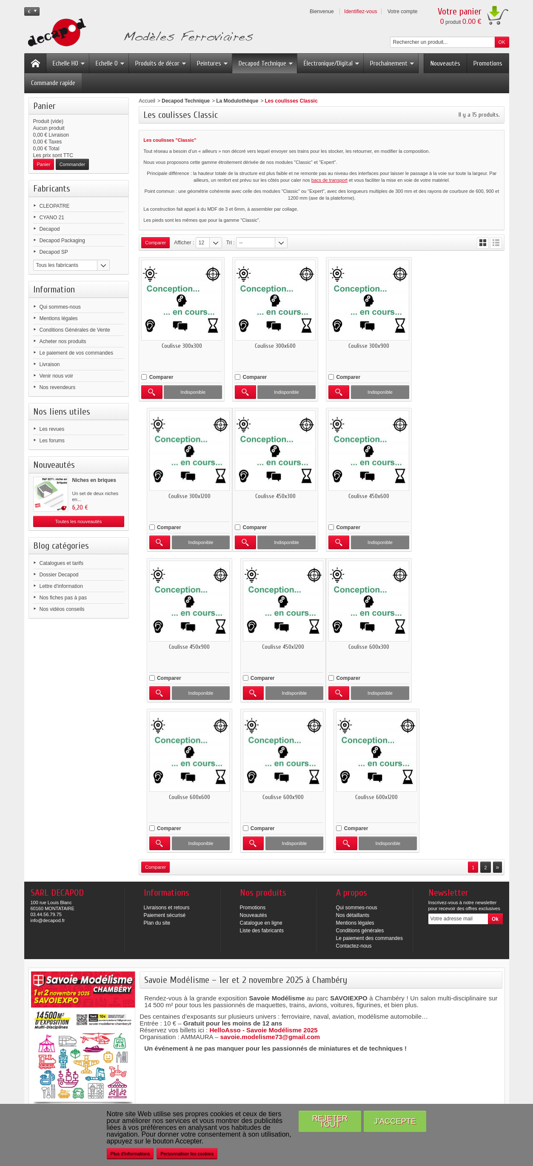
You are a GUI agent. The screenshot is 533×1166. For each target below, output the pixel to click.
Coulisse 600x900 (368, 646)
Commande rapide (53, 83)
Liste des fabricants (262, 780)
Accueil (147, 101)
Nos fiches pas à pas (63, 598)
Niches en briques (94, 480)
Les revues (52, 429)
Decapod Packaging (62, 241)
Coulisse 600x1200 (462, 646)
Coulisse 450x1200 (462, 496)
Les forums (52, 441)
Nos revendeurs (58, 387)
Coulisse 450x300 (181, 496)
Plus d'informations (130, 1153)
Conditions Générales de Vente (75, 330)
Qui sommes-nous (60, 307)
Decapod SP (54, 252)
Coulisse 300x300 (181, 345)
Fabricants (51, 188)
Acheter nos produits (63, 341)
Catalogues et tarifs (61, 563)
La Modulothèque (237, 101)
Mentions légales (59, 318)
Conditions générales (360, 780)
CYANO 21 (52, 218)
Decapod (50, 229)
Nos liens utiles (61, 411)
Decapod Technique (266, 63)
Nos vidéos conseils (62, 609)
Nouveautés (445, 63)
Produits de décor (161, 63)
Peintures (212, 63)
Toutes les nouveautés (78, 521)
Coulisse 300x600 (275, 345)
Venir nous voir (56, 376)
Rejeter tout (330, 1121)
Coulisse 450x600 (275, 496)
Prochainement (392, 63)
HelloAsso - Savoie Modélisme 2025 (263, 879)
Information (54, 289)
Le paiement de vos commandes (76, 353)
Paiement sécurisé (165, 765)
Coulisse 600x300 (181, 646)
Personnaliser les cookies (187, 1153)
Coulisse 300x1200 (462, 345)
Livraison (50, 364)
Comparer (161, 377)
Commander (73, 164)
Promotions (487, 63)
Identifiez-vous (360, 11)
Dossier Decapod (59, 575)
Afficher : (184, 243)
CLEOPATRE (55, 206)
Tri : (230, 243)
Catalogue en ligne (261, 772)
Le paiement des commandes (369, 788)
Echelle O (110, 63)
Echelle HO (69, 63)
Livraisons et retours (167, 757)
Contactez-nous (354, 795)
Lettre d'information (61, 586)
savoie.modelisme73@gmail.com (270, 886)
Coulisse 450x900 (368, 496)
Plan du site (157, 772)
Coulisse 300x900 (368, 345)
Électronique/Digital (332, 63)
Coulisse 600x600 (275, 646)
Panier (44, 106)
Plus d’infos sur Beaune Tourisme (191, 1051)
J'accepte (395, 1121)
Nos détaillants (353, 765)
